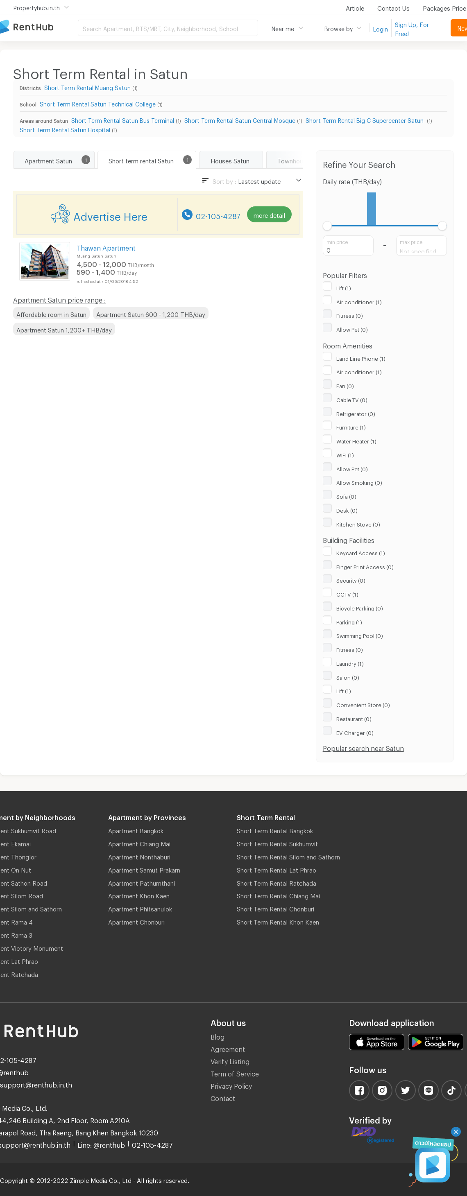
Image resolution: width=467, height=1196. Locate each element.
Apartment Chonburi (136, 920)
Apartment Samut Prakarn (144, 868)
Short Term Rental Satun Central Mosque (239, 119)
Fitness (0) (349, 314)
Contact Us (393, 7)
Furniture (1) (351, 426)
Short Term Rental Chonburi (275, 907)
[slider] (327, 226)
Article (355, 7)
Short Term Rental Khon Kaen (278, 920)
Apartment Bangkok (135, 829)
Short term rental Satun (141, 159)
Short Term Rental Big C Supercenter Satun (365, 119)
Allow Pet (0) (352, 328)
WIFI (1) (345, 454)
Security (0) (350, 579)
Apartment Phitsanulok (140, 907)
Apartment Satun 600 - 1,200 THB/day (150, 313)
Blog (217, 1035)
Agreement (228, 1048)
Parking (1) (349, 621)
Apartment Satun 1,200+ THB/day (64, 328)
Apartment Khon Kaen (139, 894)
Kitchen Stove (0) (358, 523)
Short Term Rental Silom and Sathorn (288, 855)
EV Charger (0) (355, 732)
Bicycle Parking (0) (359, 607)
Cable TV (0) (351, 399)
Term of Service (235, 1072)
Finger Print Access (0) (365, 566)
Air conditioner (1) (359, 301)
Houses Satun (230, 159)
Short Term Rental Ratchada (276, 881)
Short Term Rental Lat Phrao (276, 868)
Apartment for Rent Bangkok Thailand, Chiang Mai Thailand (39, 27)
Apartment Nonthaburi (139, 855)
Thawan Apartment (106, 246)
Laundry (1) (350, 662)
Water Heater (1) (356, 440)
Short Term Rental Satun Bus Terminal (122, 119)
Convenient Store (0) (363, 704)
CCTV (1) (347, 593)
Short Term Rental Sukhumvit (277, 842)
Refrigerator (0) (355, 413)
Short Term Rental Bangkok (275, 829)
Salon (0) (347, 676)
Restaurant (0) (354, 718)
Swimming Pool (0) (359, 635)
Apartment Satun (48, 159)
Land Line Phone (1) (360, 357)
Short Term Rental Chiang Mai (278, 894)
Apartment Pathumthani (141, 881)
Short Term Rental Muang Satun (87, 86)
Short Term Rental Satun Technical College (98, 103)
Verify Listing (230, 1060)
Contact (223, 1097)
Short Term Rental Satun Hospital (65, 129)
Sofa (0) (346, 495)
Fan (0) (345, 385)
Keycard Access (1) (360, 552)
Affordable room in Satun (51, 313)
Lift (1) (343, 287)
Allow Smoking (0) (359, 481)
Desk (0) (347, 509)
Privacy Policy (231, 1084)
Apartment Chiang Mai (139, 842)
